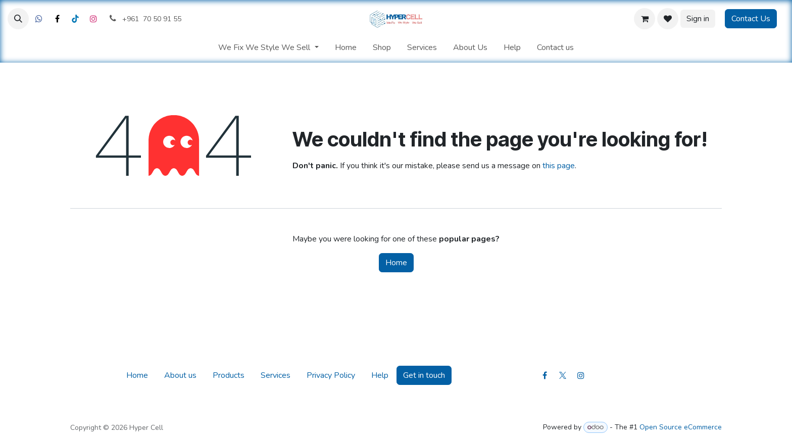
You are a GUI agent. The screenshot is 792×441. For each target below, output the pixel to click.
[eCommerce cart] (644, 18)
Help (379, 375)
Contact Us (750, 18)
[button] (18, 18)
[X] (57, 19)
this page (558, 165)
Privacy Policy (331, 375)
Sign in (697, 18)
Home (396, 262)
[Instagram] (93, 19)
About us (180, 375)
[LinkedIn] (75, 19)
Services (275, 375)
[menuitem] (268, 47)
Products (228, 375)
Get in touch (424, 375)
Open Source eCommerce (680, 427)
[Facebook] (39, 19)
